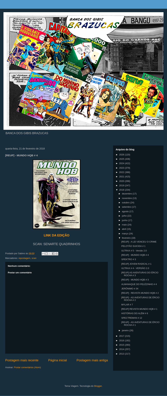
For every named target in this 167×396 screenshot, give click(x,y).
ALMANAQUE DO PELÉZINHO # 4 (139, 284)
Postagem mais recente (21, 360)
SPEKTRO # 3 (128, 259)
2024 (122, 163)
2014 (122, 349)
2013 (122, 353)
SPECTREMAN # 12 (131, 318)
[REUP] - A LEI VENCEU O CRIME (138, 241)
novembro (127, 198)
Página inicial (57, 360)
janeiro (125, 330)
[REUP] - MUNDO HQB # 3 (135, 279)
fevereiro (126, 238)
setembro (127, 207)
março (125, 233)
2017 (122, 336)
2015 (122, 345)
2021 (122, 176)
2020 (122, 181)
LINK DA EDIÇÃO (56, 235)
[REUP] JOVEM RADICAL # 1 (136, 264)
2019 (122, 185)
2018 (122, 190)
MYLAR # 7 (127, 304)
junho (125, 220)
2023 (122, 168)
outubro (126, 202)
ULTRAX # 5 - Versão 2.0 (134, 250)
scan (34, 258)
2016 (122, 340)
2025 (122, 159)
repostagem (24, 258)
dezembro (127, 193)
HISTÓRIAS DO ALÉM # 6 (134, 313)
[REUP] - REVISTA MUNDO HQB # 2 (140, 293)
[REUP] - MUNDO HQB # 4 (135, 255)
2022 (122, 172)
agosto (125, 211)
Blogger (98, 386)
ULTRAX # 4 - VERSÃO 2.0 (135, 268)
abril (124, 229)
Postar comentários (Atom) (27, 367)
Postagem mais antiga (92, 360)
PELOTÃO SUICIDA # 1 (133, 246)
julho (124, 215)
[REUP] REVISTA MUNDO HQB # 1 (139, 309)
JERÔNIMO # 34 (129, 288)
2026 (122, 154)
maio (125, 224)
